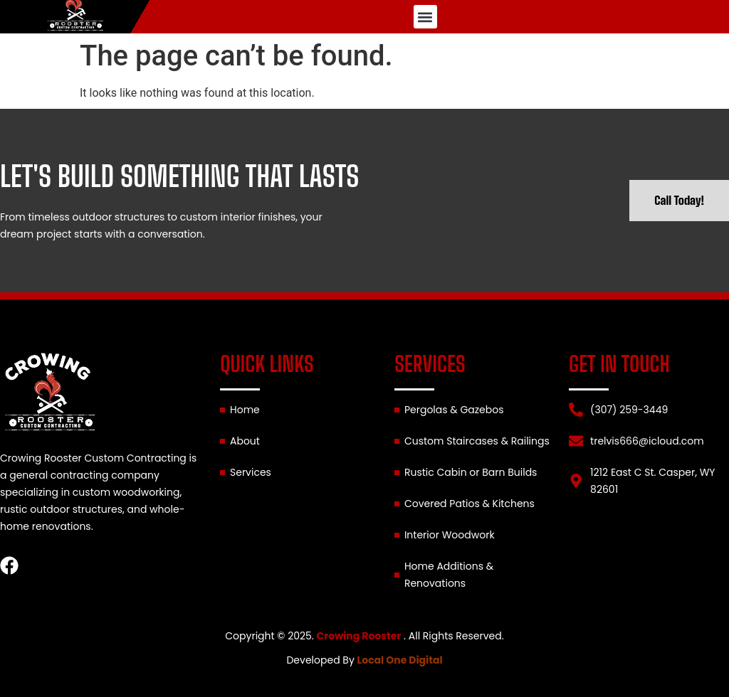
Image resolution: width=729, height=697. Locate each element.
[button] (425, 16)
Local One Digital (400, 660)
